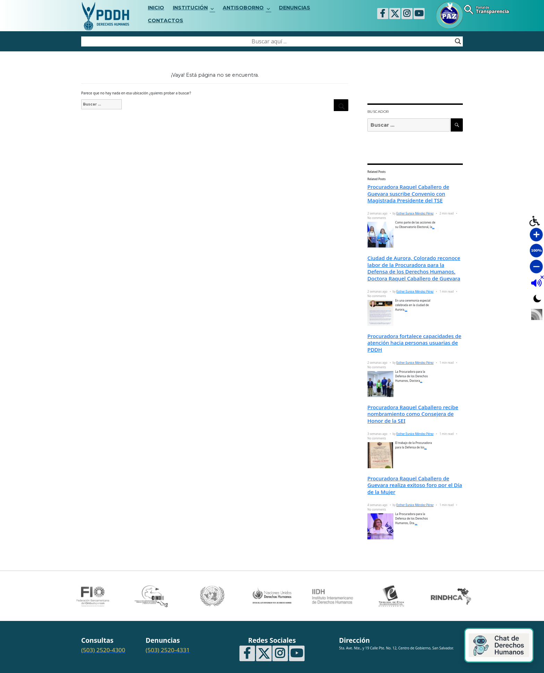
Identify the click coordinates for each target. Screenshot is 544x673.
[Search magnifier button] (458, 41)
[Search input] (268, 41)
